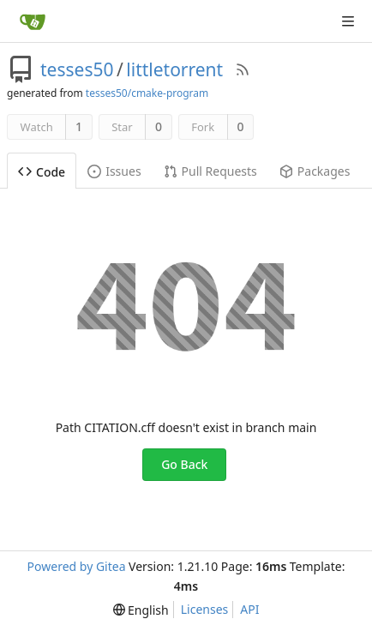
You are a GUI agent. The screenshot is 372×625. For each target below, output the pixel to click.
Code (41, 172)
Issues (114, 171)
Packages (315, 171)
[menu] (141, 610)
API (249, 609)
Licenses (205, 609)
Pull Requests (210, 171)
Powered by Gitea (76, 566)
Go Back (184, 464)
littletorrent (174, 69)
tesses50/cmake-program (147, 93)
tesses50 (76, 69)
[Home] (33, 21)
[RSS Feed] (242, 69)
